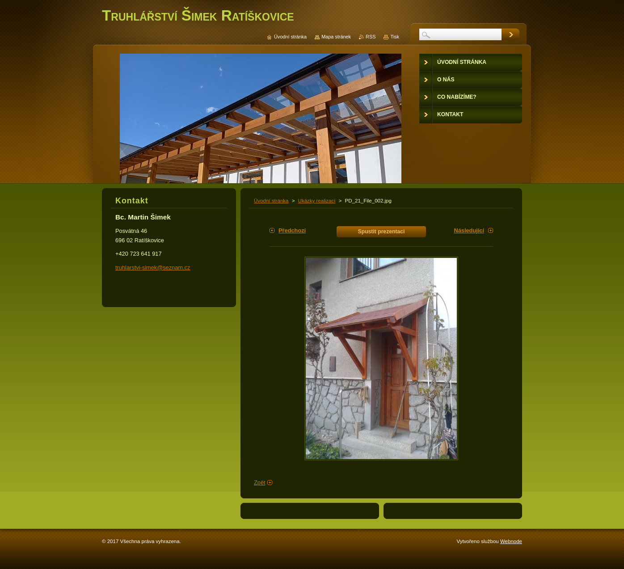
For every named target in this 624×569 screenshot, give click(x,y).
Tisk (394, 36)
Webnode (511, 541)
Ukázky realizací (317, 200)
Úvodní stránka (271, 200)
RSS (370, 36)
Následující (469, 230)
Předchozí (292, 230)
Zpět (260, 482)
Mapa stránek (336, 36)
